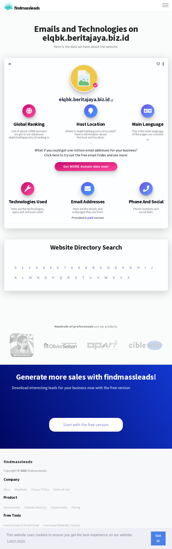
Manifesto (21, 489)
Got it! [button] (158, 538)
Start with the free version (86, 424)
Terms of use (61, 489)
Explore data (59, 507)
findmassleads (22, 8)
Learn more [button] (16, 541)
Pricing (76, 507)
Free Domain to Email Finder (21, 525)
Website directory (35, 507)
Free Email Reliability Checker (62, 525)
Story (7, 489)
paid (90, 218)
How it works (12, 507)
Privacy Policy (40, 489)
